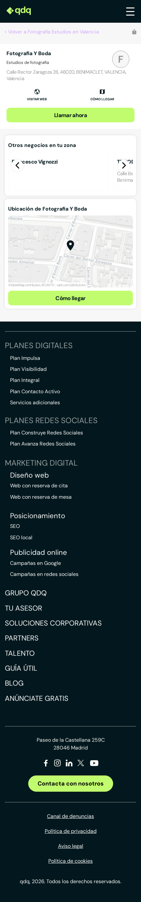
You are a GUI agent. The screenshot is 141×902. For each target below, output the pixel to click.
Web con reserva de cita (39, 485)
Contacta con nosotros (71, 783)
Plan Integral (25, 380)
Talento (20, 653)
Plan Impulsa (25, 358)
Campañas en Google (35, 563)
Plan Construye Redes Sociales (46, 432)
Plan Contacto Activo (35, 391)
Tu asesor (23, 608)
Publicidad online (38, 552)
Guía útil (21, 668)
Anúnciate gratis (36, 698)
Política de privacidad (71, 831)
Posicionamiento (37, 516)
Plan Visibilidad (28, 369)
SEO (15, 526)
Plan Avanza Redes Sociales (43, 443)
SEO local (21, 537)
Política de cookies (70, 861)
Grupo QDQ (26, 593)
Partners (22, 638)
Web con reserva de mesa (41, 497)
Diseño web (29, 475)
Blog (14, 683)
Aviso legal (70, 846)
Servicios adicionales (35, 402)
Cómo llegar (70, 298)
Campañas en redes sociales (44, 574)
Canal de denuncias (70, 816)
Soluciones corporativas (53, 623)
